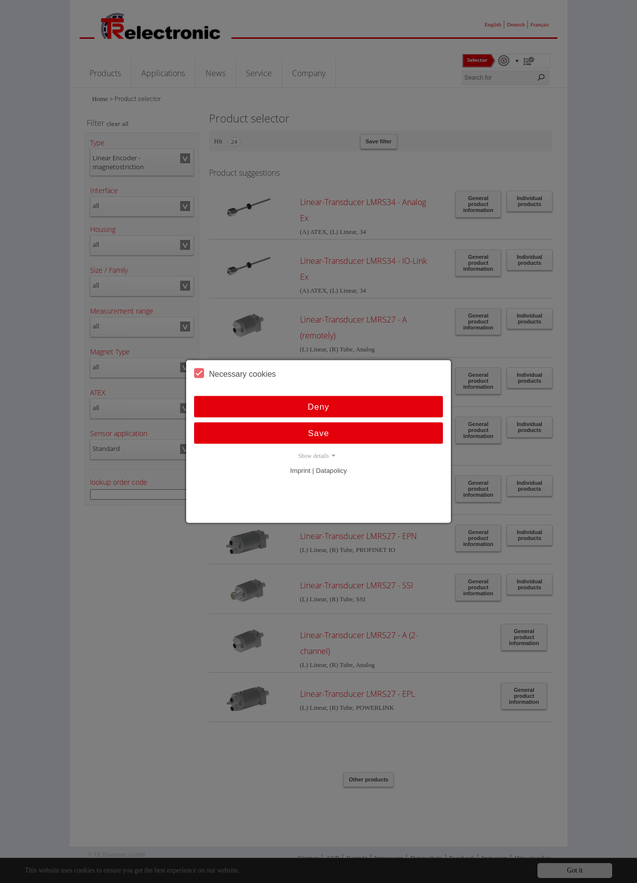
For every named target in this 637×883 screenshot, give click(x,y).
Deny (318, 407)
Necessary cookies (235, 373)
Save (318, 433)
